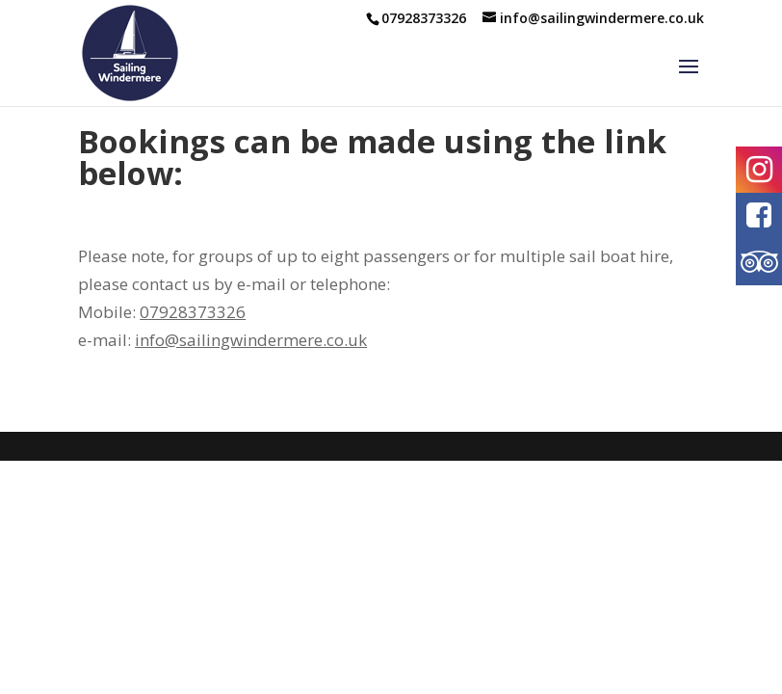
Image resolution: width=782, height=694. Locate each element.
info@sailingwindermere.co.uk (251, 340)
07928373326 (193, 312)
